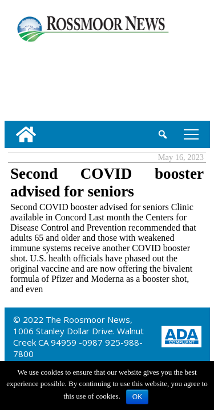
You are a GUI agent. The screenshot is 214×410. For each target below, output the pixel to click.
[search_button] (162, 134)
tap (191, 134)
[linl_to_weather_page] (41, 79)
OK (137, 397)
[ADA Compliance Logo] (181, 336)
